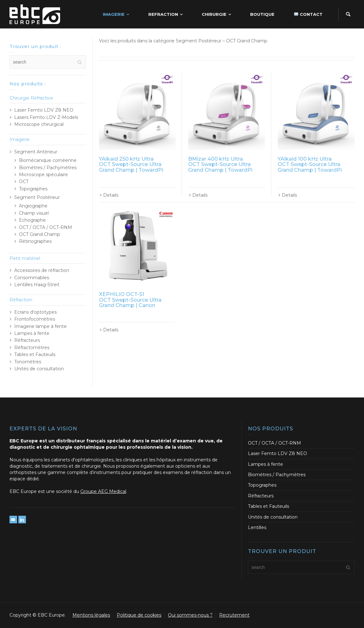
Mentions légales (91, 615)
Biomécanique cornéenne (48, 160)
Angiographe (33, 206)
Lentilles (257, 527)
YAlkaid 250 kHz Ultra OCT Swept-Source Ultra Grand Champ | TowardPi (131, 164)
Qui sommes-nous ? (190, 615)
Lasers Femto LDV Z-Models (46, 117)
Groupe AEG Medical (103, 491)
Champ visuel (34, 213)
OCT (23, 181)
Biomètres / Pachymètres (48, 167)
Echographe (32, 220)
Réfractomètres (31, 347)
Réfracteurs (27, 340)
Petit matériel (24, 258)
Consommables (31, 277)
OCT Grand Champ (39, 234)
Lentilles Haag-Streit (36, 284)
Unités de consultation (39, 369)
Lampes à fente (31, 333)
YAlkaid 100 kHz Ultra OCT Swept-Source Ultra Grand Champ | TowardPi (310, 164)
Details (110, 195)
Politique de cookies (139, 615)
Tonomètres (27, 362)
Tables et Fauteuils (34, 354)
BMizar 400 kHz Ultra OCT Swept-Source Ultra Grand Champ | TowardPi (220, 164)
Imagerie (19, 139)
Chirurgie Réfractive (31, 98)
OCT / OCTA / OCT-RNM (45, 227)
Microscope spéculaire (43, 174)
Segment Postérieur (37, 197)
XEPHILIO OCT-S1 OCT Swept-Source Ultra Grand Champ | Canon (130, 299)
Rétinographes (35, 241)
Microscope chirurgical (39, 124)
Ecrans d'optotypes (35, 312)
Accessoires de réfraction (41, 270)
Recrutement (234, 615)
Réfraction (20, 300)
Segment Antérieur (35, 152)
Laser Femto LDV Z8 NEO (43, 110)
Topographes (33, 189)
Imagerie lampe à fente (40, 326)
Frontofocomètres (34, 319)
